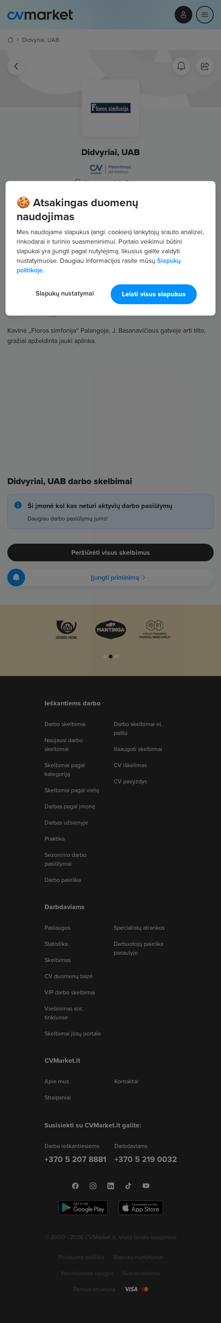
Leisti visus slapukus (154, 294)
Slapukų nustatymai (65, 293)
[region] (110, 248)
